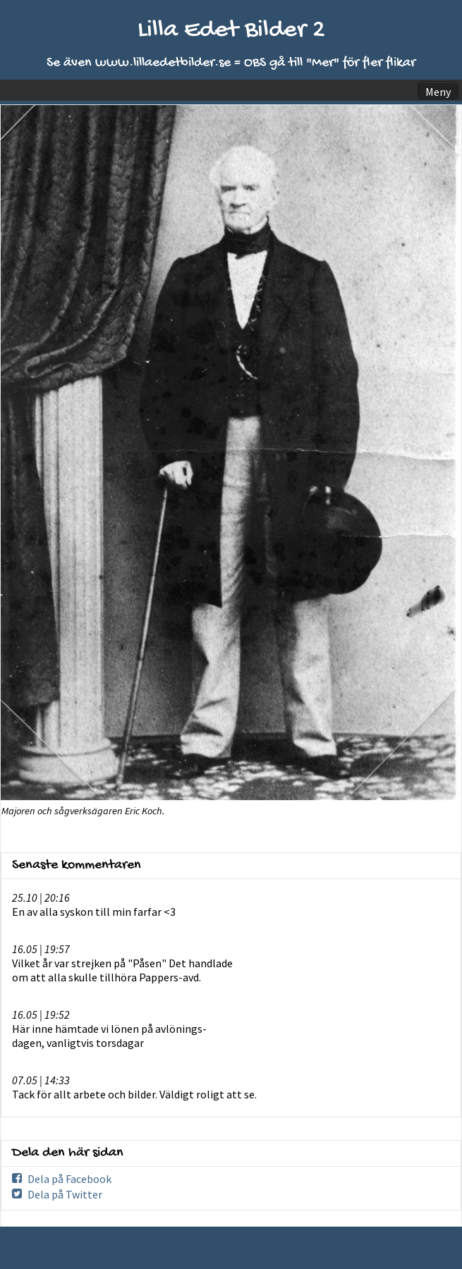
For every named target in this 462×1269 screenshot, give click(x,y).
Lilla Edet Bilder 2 (231, 31)
